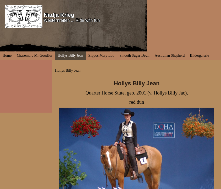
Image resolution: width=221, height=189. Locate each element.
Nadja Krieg (59, 15)
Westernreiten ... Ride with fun (72, 20)
